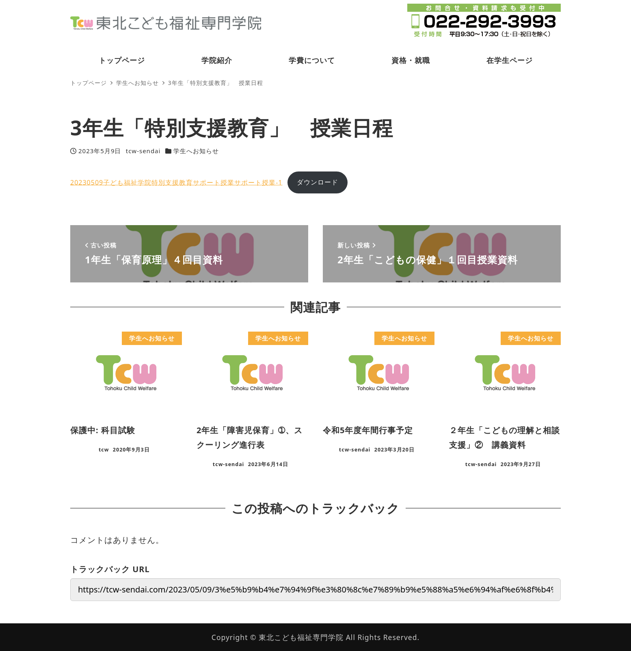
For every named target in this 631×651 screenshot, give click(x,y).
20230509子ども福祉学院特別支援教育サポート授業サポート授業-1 (176, 182)
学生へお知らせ (196, 151)
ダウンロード (317, 182)
